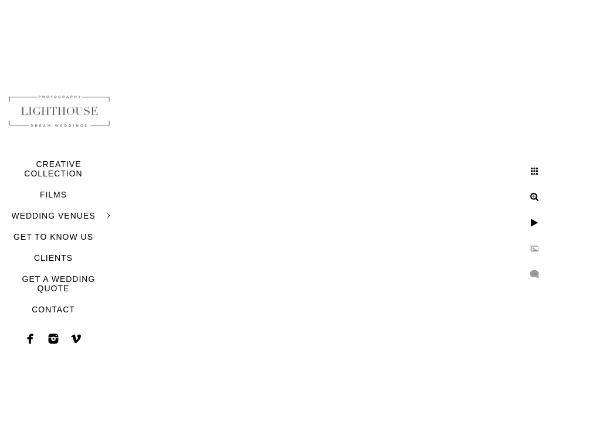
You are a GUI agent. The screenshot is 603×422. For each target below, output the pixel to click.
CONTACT (53, 309)
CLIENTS (53, 258)
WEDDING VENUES (53, 215)
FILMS (53, 194)
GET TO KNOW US (53, 236)
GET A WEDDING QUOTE (59, 283)
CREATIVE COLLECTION (53, 168)
